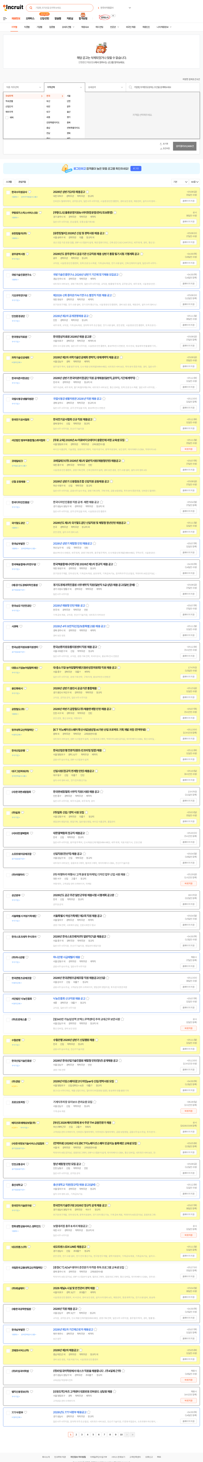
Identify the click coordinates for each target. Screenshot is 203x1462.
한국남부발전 (18, 543)
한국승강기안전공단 (21, 606)
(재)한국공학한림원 (21, 1309)
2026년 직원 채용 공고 (65, 1309)
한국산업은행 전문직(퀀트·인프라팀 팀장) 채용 (77, 750)
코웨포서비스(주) (20, 1350)
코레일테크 (17, 461)
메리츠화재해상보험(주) (23, 1123)
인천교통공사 (18, 1164)
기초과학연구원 (19, 295)
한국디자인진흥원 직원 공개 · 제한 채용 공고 (76, 502)
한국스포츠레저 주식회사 (24, 936)
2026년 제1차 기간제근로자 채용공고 (73, 1329)
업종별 (52, 27)
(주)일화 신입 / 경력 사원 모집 (68, 812)
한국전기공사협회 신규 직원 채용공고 (72, 419)
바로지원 (188, 449)
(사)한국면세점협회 (21, 792)
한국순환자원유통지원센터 (25, 647)
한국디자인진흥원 (20, 502)
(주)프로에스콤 (19, 1019)
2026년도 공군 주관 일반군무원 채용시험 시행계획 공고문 (83, 895)
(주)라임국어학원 (20, 1371)
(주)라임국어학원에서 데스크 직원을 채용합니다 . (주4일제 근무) (87, 1371)
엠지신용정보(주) (20, 1392)
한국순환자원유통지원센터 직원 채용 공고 (75, 647)
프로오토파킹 (18, 1102)
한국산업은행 (18, 750)
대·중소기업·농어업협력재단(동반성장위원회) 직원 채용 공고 (84, 668)
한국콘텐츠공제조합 (21, 978)
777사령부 (17, 1412)
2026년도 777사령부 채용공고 (69, 1412)
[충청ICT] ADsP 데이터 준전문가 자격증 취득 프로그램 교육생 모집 (88, 1267)
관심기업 (22, 181)
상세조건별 (66, 27)
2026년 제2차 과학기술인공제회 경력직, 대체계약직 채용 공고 (86, 357)
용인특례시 (17, 688)
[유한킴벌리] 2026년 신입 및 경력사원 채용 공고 (78, 233)
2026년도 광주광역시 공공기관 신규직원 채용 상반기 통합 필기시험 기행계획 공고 (96, 254)
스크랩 (9, 181)
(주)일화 (16, 812)
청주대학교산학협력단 (23, 730)
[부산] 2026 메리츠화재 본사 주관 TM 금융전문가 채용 (82, 1123)
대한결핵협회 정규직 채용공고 (69, 833)
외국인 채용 (130, 27)
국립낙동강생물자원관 (23, 399)
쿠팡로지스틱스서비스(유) (25, 213)
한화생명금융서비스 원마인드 (26, 1226)
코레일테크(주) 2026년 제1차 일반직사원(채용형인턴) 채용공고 (87, 461)
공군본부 (16, 895)
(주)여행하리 (18, 874)
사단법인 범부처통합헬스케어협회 (28, 440)
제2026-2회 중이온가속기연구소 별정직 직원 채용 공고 (82, 295)
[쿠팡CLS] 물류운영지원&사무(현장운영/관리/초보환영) (83, 213)
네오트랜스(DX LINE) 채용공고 (69, 1247)
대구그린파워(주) (20, 771)
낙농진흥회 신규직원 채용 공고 (69, 999)
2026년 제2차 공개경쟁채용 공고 (70, 316)
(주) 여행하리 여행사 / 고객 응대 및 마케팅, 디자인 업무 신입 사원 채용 (89, 874)
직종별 (27, 27)
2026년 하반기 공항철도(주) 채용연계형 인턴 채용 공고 (82, 709)
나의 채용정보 (162, 27)
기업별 (39, 27)
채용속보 (85, 27)
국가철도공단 (18, 523)
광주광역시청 (18, 254)
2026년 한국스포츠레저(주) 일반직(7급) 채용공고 (79, 936)
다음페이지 (126, 1434)
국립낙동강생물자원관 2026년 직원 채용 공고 (77, 399)
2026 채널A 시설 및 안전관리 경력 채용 (74, 1288)
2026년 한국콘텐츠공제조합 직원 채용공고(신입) (79, 978)
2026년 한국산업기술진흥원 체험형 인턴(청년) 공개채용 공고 (85, 1061)
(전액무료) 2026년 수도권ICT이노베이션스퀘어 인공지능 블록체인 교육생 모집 (95, 1143)
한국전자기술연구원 (21, 1205)
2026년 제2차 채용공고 (65, 1350)
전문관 (113, 27)
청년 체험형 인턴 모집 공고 (67, 1164)
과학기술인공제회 (20, 357)
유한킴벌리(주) (19, 233)
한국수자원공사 (19, 192)
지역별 (14, 27)
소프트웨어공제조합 (21, 854)
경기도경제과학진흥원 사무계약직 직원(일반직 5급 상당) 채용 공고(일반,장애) (94, 585)
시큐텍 (15, 626)
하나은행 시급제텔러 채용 (66, 957)
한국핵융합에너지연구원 (24, 564)
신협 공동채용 (18, 481)
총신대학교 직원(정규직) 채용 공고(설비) (74, 1185)
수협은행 (16, 1040)
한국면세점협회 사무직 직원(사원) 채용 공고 (76, 792)
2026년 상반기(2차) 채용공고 (69, 192)
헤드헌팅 (99, 27)
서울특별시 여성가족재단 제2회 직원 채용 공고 (77, 916)
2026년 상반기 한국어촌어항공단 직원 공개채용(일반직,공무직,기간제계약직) (94, 378)
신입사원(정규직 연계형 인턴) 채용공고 (73, 771)
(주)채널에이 (18, 1288)
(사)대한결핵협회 (20, 833)
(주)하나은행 (18, 957)
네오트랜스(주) (19, 1247)
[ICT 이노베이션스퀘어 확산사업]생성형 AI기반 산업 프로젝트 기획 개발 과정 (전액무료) (99, 730)
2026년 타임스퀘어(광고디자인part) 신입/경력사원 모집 (83, 1081)
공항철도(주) (18, 709)
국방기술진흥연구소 (21, 275)
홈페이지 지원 (188, 200)
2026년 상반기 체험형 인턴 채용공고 (72, 543)
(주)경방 (16, 1081)
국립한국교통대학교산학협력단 (27, 1267)
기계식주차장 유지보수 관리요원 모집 (72, 1102)
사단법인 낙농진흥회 (22, 999)
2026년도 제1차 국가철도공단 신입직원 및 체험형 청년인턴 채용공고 (89, 523)
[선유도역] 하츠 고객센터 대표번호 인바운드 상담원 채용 (82, 1392)
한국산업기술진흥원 (21, 1061)
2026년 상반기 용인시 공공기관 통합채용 (75, 688)
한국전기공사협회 (20, 419)
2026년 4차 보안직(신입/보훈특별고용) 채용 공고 (79, 626)
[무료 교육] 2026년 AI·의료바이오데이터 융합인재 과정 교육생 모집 (88, 440)
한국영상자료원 (19, 337)
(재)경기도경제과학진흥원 (25, 585)
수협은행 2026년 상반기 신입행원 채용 (73, 1040)
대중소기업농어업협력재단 (25, 668)
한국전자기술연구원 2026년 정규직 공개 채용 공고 (80, 1205)
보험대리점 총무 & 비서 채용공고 (70, 1226)
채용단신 (146, 27)
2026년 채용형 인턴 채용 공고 (69, 606)
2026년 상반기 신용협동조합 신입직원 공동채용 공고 (81, 481)
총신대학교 (17, 1185)
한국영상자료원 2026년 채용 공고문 (72, 337)
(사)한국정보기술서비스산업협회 (28, 1143)
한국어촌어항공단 (20, 378)
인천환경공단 (18, 316)
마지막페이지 (132, 1434)
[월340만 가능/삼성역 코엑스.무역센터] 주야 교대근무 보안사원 (86, 1019)
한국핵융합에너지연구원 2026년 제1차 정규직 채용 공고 (83, 564)
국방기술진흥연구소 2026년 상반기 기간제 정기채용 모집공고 (85, 275)
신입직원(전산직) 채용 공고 (67, 854)
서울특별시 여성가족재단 (24, 916)
